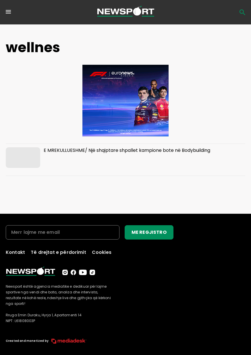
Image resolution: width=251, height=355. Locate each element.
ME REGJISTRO (149, 232)
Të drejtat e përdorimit (58, 252)
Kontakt (15, 252)
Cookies (101, 252)
